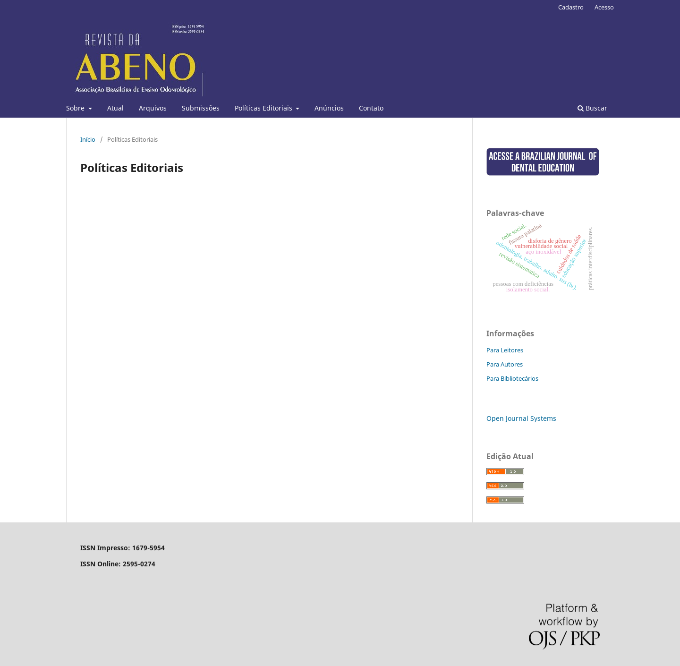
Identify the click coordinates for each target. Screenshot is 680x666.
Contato (371, 107)
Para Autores (504, 364)
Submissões (201, 107)
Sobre (76, 107)
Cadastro (571, 7)
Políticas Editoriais (264, 107)
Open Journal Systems (521, 418)
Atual (115, 107)
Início (87, 139)
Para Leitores (504, 350)
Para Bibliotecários (512, 378)
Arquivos (153, 107)
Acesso (604, 7)
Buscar (592, 107)
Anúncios (329, 107)
